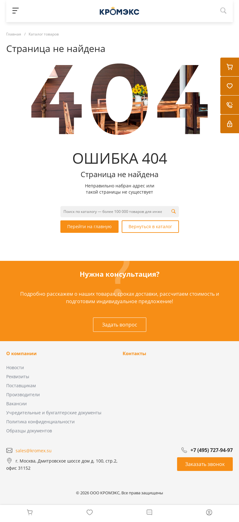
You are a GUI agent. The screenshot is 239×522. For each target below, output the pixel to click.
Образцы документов (29, 431)
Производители (23, 394)
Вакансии (16, 404)
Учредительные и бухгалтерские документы (53, 413)
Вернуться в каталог (150, 226)
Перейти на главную (89, 226)
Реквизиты (17, 376)
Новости (15, 367)
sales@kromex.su (34, 450)
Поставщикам (21, 385)
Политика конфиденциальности (40, 422)
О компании (21, 353)
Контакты (134, 353)
